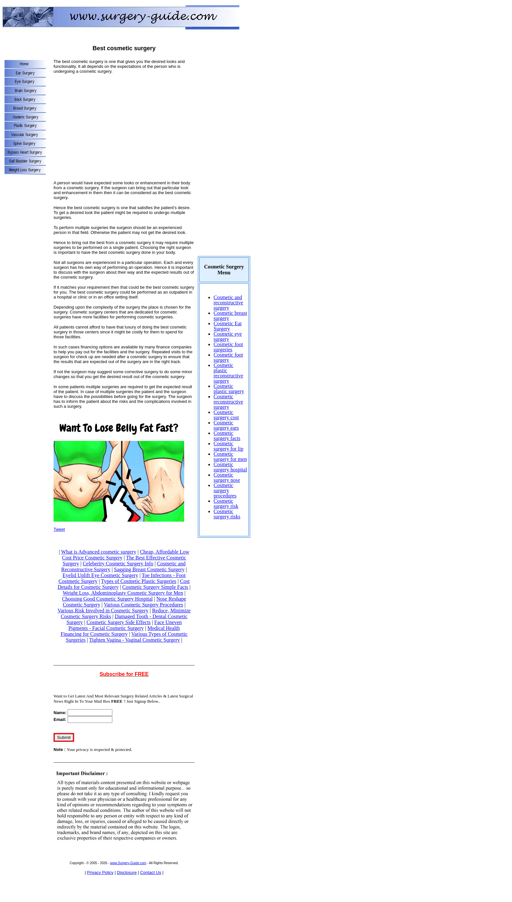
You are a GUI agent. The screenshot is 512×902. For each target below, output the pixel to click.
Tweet (59, 529)
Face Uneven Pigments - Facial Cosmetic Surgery (125, 625)
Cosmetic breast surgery (230, 315)
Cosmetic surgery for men (230, 456)
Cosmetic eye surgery (228, 336)
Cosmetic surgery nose (227, 477)
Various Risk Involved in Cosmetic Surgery (102, 610)
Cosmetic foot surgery (228, 357)
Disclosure (127, 872)
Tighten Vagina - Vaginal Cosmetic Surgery (134, 640)
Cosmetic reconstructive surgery (228, 402)
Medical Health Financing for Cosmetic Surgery (120, 631)
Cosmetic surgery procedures (225, 490)
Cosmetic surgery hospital (230, 467)
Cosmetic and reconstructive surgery (228, 303)
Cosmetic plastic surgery (229, 388)
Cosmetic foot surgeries (228, 347)
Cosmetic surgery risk (226, 503)
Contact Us (150, 872)
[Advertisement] (124, 124)
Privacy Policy (100, 872)
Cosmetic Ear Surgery (228, 326)
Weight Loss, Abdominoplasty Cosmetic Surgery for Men (123, 593)
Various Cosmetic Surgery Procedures (143, 604)
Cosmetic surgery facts (227, 435)
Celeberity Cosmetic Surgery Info (118, 563)
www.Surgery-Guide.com (128, 863)
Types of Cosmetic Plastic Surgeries (139, 581)
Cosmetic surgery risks (227, 514)
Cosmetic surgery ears (226, 425)
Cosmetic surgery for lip (228, 446)
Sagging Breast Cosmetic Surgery (149, 569)
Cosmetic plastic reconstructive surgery (228, 373)
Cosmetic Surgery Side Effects (119, 622)
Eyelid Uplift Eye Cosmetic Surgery (100, 575)
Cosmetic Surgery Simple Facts (155, 587)
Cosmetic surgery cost (226, 414)
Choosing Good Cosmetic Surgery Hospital (107, 599)
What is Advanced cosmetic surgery (98, 552)
